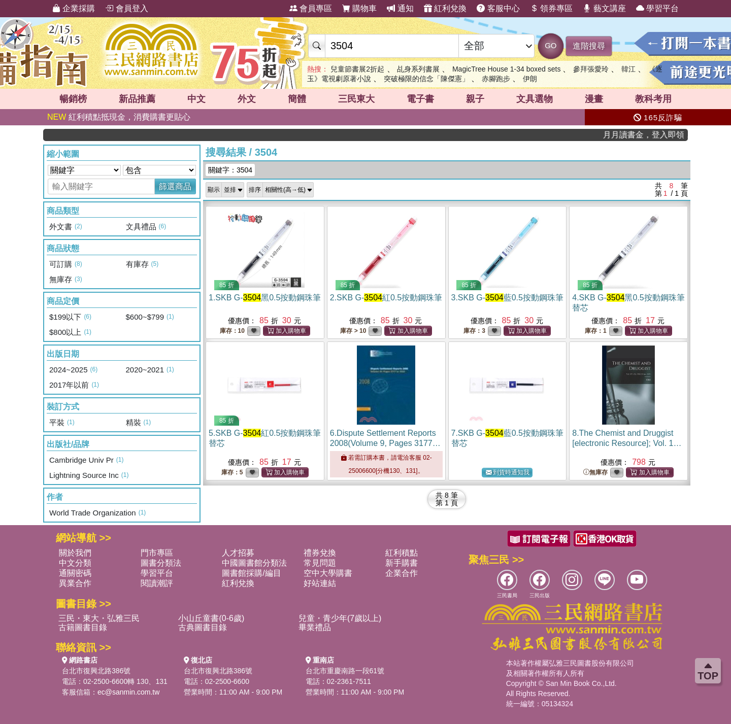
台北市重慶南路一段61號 (345, 671)
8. (627, 443)
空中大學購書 (328, 573)
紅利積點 (401, 552)
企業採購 (73, 8)
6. (385, 443)
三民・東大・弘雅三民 (99, 618)
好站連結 (320, 583)
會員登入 (126, 8)
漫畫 (594, 99)
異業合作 (75, 583)
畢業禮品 (314, 627)
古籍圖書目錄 (82, 627)
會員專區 (310, 8)
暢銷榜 (73, 99)
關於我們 (75, 552)
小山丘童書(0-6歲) (211, 618)
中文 (196, 99)
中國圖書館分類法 (254, 563)
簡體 (297, 99)
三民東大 (356, 99)
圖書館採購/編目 (251, 573)
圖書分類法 (161, 563)
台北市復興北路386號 (96, 671)
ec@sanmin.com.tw (128, 692)
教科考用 (653, 99)
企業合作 (401, 573)
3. (507, 297)
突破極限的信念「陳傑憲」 (426, 79)
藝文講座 (604, 8)
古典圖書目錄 (202, 627)
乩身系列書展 (418, 69)
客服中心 (498, 8)
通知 (400, 8)
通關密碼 (75, 573)
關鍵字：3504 (230, 170)
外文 (247, 99)
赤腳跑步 (496, 79)
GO (550, 45)
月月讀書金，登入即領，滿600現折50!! (654, 134)
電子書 (420, 99)
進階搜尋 (589, 46)
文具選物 (534, 99)
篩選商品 (175, 186)
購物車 (359, 8)
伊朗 (530, 79)
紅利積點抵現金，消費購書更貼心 (118, 117)
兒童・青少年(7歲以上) (340, 618)
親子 (475, 99)
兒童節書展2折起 (357, 69)
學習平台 (657, 8)
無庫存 (595, 472)
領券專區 (551, 8)
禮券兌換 (320, 552)
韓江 (628, 69)
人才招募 (238, 552)
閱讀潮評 (157, 583)
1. (265, 297)
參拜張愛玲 (591, 69)
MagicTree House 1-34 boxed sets (507, 69)
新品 (137, 99)
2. (386, 297)
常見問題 (320, 563)
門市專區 (157, 552)
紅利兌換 (445, 8)
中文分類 (75, 563)
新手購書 (401, 563)
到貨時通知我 (507, 472)
